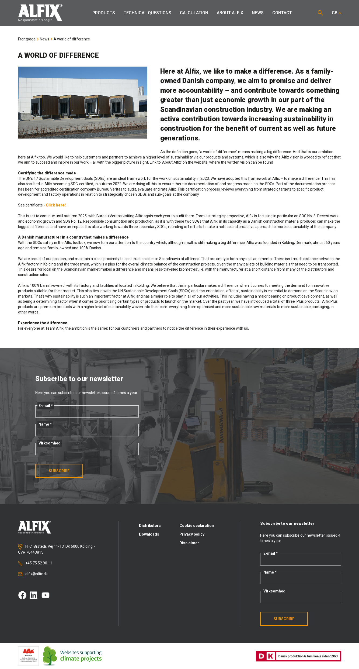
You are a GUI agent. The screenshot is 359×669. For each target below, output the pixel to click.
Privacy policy (191, 534)
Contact (282, 12)
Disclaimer (189, 543)
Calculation (194, 12)
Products (103, 12)
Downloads (149, 534)
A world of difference (72, 39)
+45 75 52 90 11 (35, 563)
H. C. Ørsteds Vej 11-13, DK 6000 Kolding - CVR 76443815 (56, 549)
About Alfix (230, 12)
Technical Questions (147, 12)
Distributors (150, 525)
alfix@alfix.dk (33, 574)
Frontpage (27, 39)
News (258, 12)
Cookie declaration (196, 525)
